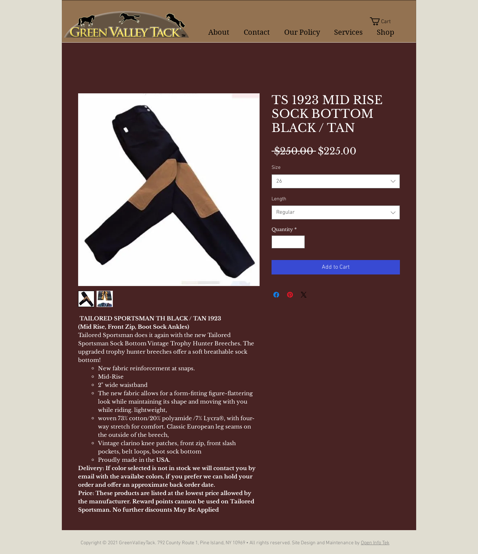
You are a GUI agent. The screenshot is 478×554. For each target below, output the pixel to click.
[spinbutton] (288, 242)
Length (279, 199)
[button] (385, 21)
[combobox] (336, 181)
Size (276, 168)
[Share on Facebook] (276, 294)
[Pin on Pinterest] (290, 294)
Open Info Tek (375, 543)
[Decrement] (277, 242)
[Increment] (299, 242)
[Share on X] (303, 294)
